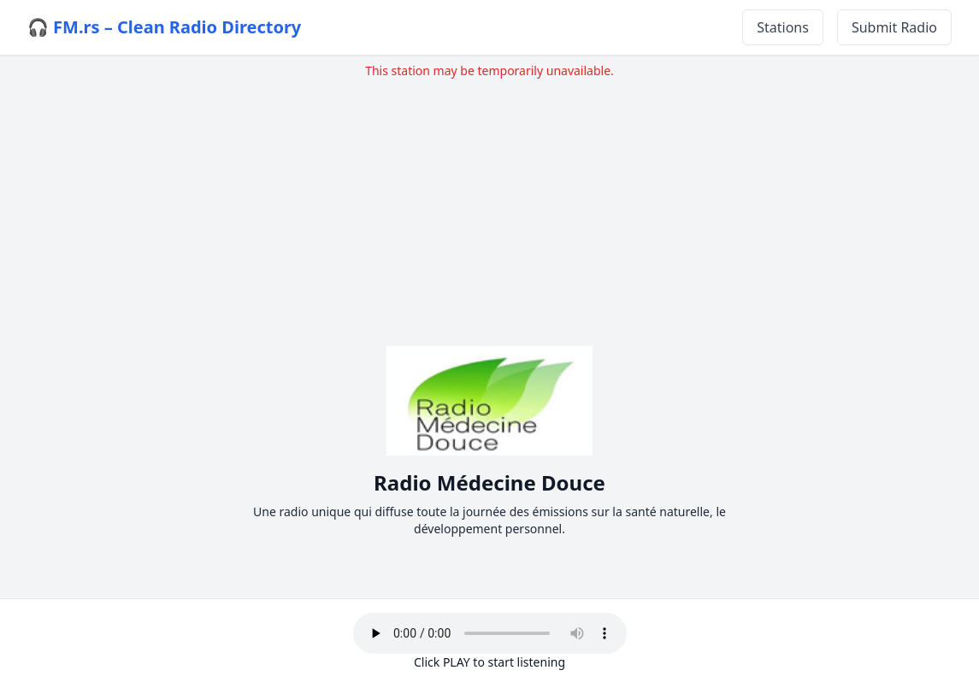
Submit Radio (894, 27)
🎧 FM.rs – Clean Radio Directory (164, 26)
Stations (783, 27)
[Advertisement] (489, 199)
